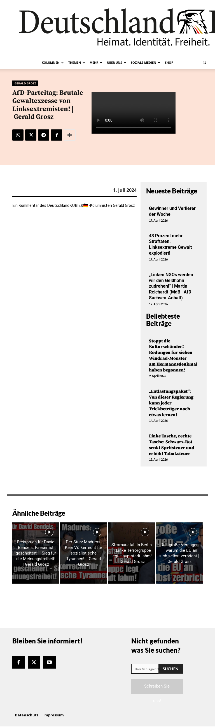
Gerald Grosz (25, 83)
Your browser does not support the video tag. (134, 113)
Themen (76, 62)
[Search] (170, 669)
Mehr (96, 62)
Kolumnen (53, 62)
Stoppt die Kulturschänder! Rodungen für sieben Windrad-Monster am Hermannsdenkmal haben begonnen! (173, 355)
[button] (204, 63)
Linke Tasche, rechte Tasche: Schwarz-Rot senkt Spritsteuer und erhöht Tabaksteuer (171, 444)
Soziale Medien (145, 62)
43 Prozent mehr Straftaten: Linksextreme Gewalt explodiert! (170, 244)
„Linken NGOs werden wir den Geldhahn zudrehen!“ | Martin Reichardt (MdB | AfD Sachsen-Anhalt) (171, 286)
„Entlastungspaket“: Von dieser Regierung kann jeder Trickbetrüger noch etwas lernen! (171, 403)
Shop (169, 62)
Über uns (116, 62)
